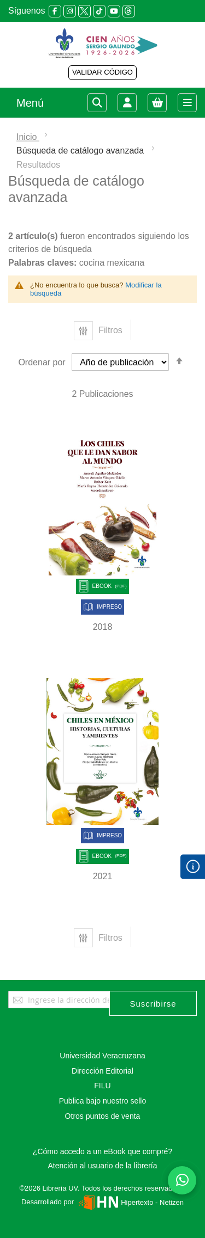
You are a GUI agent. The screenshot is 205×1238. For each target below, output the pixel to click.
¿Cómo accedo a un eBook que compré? (102, 1151)
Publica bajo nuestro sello (103, 1100)
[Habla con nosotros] (182, 1180)
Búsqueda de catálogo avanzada (81, 150)
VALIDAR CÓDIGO (102, 72)
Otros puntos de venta (102, 1116)
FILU (102, 1085)
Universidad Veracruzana (102, 1055)
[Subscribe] (153, 1003)
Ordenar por (41, 362)
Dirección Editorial (102, 1071)
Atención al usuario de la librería (102, 1165)
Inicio (27, 137)
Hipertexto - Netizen (130, 1202)
